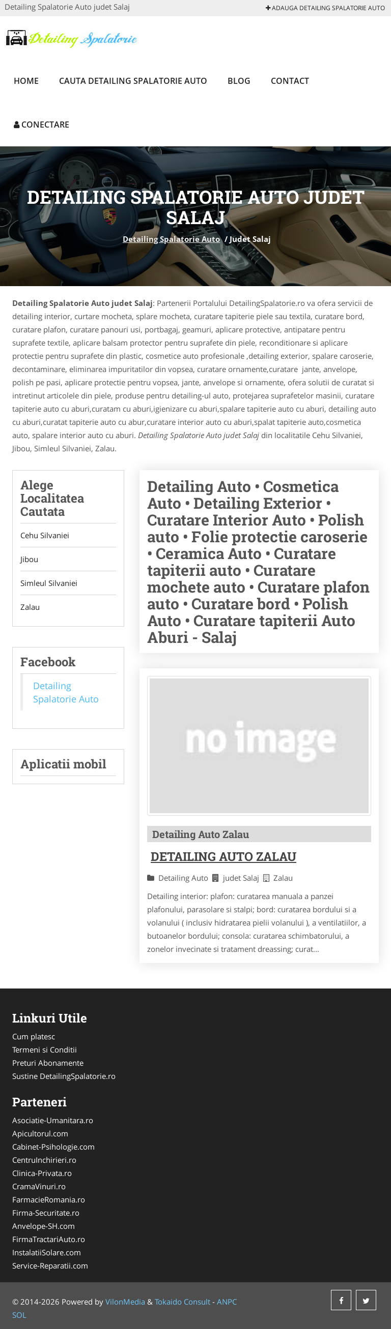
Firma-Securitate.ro (45, 1213)
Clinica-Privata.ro (42, 1173)
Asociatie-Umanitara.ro (52, 1120)
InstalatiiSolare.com (46, 1252)
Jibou (29, 559)
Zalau (30, 607)
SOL (19, 1315)
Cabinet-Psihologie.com (53, 1146)
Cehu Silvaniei (44, 535)
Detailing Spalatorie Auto (171, 239)
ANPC (227, 1301)
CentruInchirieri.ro (44, 1160)
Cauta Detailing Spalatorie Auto (133, 80)
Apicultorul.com (40, 1133)
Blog (239, 80)
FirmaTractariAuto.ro (48, 1239)
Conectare (41, 124)
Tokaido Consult (182, 1301)
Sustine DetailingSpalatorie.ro (64, 1076)
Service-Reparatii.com (50, 1265)
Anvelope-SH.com (43, 1226)
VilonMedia (125, 1301)
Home (26, 80)
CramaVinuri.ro (39, 1186)
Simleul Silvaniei (48, 583)
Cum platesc (33, 1036)
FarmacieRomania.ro (48, 1199)
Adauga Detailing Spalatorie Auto (325, 8)
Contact (290, 80)
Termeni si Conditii (44, 1049)
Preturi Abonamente (47, 1063)
